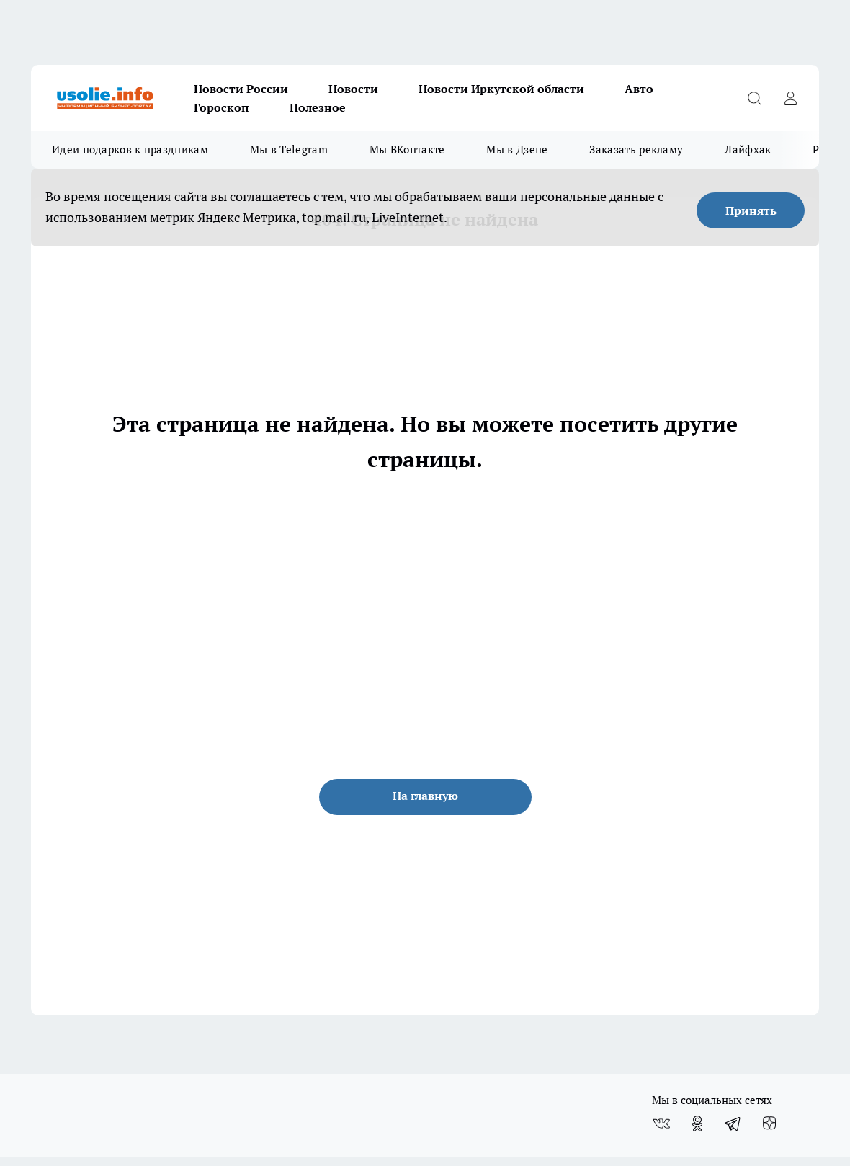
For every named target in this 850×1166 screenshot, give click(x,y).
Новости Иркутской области (501, 88)
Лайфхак (748, 149)
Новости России (241, 88)
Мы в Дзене (516, 149)
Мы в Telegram (289, 149)
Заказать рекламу (636, 149)
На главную (425, 795)
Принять (751, 210)
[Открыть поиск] (754, 98)
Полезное (318, 107)
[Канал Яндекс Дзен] (769, 1123)
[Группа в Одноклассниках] (697, 1123)
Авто (639, 88)
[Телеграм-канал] (733, 1123)
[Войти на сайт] (790, 98)
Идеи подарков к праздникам (130, 149)
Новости (353, 88)
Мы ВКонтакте (407, 149)
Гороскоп (221, 107)
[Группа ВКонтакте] (661, 1123)
